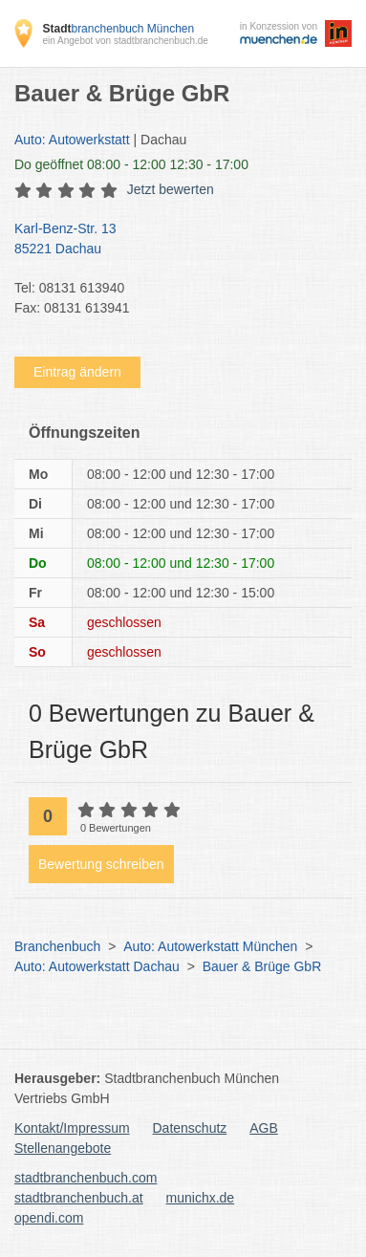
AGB (263, 1128)
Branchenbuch (57, 946)
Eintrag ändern (77, 371)
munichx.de (200, 1197)
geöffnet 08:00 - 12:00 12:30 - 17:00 (131, 164)
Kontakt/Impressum (72, 1128)
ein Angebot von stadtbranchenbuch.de (124, 40)
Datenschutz (190, 1128)
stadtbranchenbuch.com (85, 1177)
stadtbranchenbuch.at (78, 1197)
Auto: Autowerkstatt (72, 139)
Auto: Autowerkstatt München (210, 946)
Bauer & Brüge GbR (262, 966)
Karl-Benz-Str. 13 (173, 240)
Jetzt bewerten (170, 189)
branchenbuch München (118, 28)
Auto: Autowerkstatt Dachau (97, 966)
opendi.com (48, 1217)
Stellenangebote (62, 1148)
